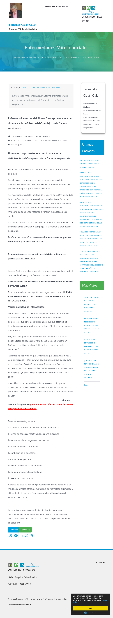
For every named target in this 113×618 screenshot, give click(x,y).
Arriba (100, 562)
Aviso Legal (14, 577)
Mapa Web (25, 583)
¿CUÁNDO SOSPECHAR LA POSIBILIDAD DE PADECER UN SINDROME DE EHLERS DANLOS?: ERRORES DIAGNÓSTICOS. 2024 (91, 239)
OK (90, 608)
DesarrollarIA (24, 604)
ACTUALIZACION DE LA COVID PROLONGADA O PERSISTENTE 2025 (90, 163)
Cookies (12, 583)
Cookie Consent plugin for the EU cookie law (90, 612)
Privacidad (29, 577)
